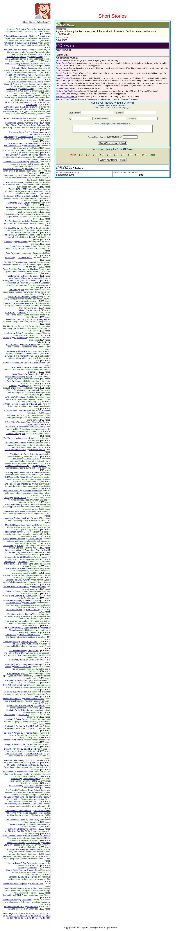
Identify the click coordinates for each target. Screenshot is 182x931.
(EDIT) (63, 23)
